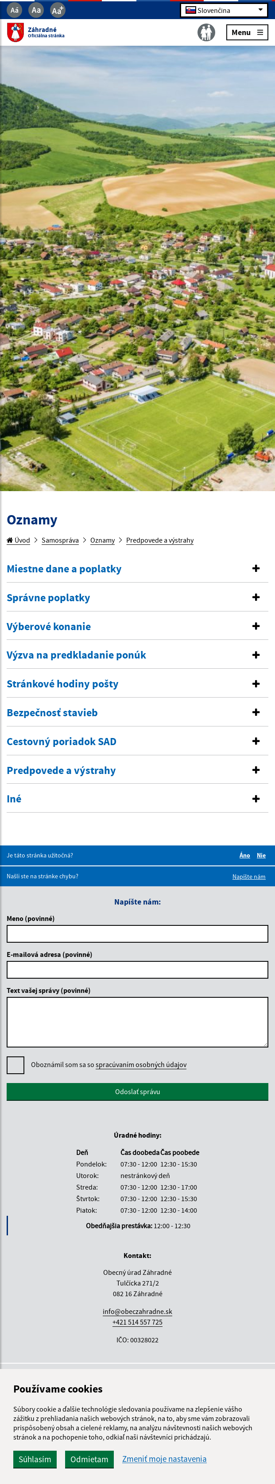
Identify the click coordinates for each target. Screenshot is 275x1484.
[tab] (137, 569)
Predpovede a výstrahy (160, 540)
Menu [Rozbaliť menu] (247, 32)
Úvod (18, 540)
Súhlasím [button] (35, 1459)
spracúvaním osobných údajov (141, 1064)
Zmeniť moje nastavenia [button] (164, 1459)
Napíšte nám (249, 877)
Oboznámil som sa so (108, 1064)
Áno (246, 855)
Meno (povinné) (31, 918)
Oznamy (102, 540)
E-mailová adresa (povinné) (50, 954)
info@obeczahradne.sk (137, 1311)
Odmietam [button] (89, 1459)
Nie (262, 855)
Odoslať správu (137, 1091)
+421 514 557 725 (137, 1321)
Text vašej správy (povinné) (49, 990)
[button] (137, 569)
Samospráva (60, 540)
